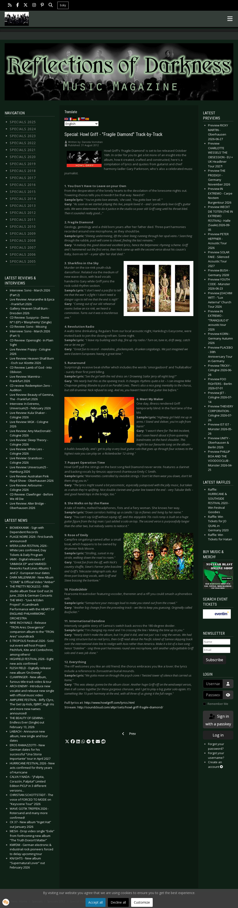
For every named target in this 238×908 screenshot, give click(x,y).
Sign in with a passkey (218, 719)
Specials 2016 (23, 184)
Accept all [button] (95, 902)
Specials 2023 (23, 136)
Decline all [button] (118, 902)
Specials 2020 (23, 157)
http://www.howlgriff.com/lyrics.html (109, 702)
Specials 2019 (23, 164)
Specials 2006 (23, 254)
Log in (218, 735)
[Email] (216, 650)
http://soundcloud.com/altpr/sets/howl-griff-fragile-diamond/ (120, 707)
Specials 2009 (23, 233)
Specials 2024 (23, 129)
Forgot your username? (216, 755)
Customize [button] (142, 902)
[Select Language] (81, 123)
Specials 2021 (23, 150)
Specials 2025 (23, 122)
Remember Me (218, 704)
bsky (63, 5)
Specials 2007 (23, 247)
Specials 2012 (23, 212)
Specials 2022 (23, 143)
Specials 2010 (23, 226)
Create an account (215, 764)
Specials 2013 (23, 205)
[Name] (216, 642)
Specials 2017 (23, 177)
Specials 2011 (23, 219)
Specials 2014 (23, 198)
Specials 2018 (23, 170)
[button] (67, 742)
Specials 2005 (23, 261)
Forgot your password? (216, 746)
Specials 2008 (23, 240)
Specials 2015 (23, 191)
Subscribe (214, 659)
